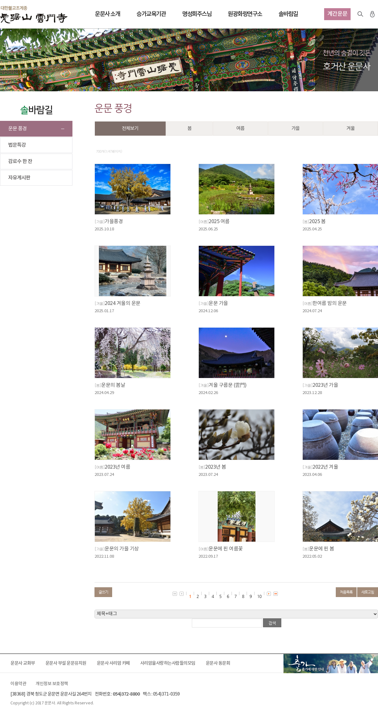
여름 (240, 128)
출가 (331, 663)
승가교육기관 (151, 14)
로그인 (372, 14)
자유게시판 (19, 178)
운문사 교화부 (22, 663)
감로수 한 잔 (20, 161)
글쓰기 (103, 592)
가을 (295, 128)
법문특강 (17, 145)
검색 (360, 14)
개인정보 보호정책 (52, 684)
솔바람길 (288, 14)
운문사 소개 (107, 14)
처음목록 (346, 592)
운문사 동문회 (218, 663)
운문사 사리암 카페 (113, 663)
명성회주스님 (196, 14)
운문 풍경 (17, 129)
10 (259, 596)
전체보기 (130, 128)
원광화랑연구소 (245, 14)
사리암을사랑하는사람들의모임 (167, 663)
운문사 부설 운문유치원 (65, 663)
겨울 (350, 128)
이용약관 (18, 684)
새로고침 (367, 592)
